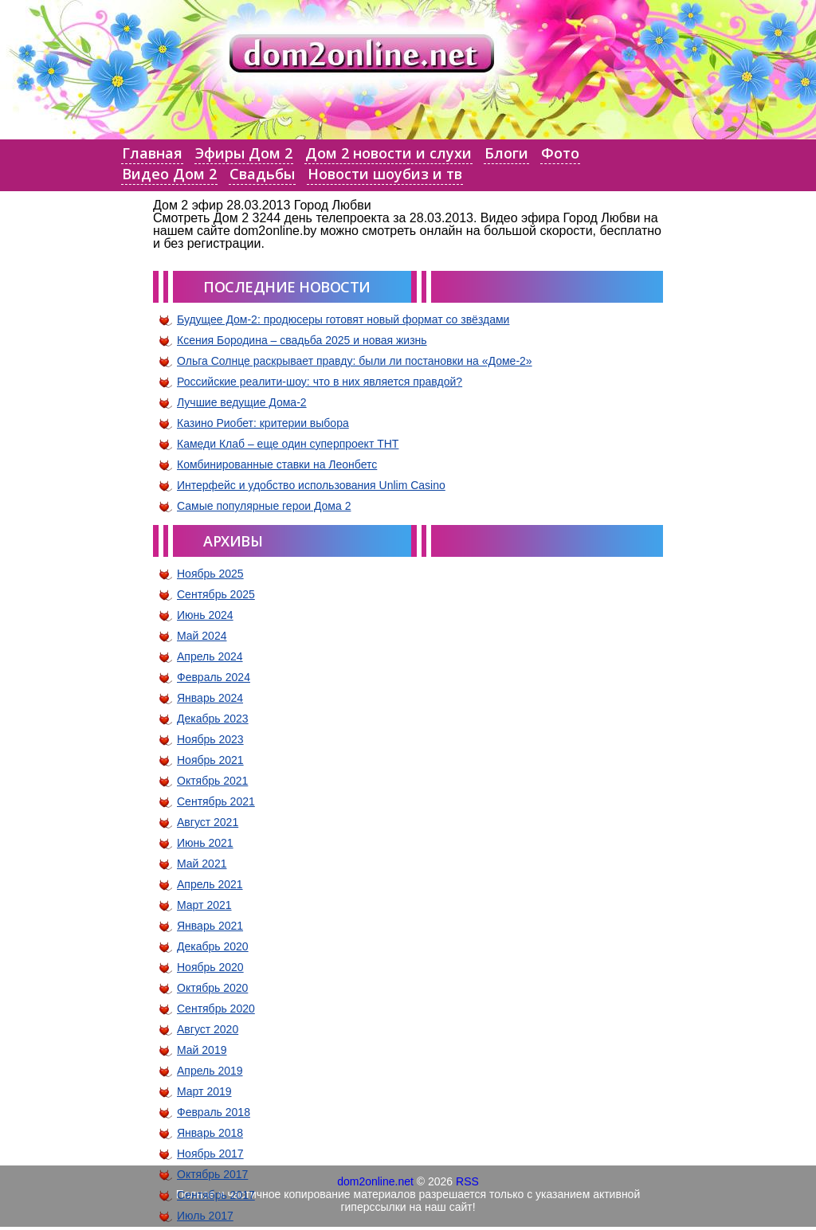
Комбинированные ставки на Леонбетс (277, 464)
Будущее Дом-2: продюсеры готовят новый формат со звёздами (343, 319)
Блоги (506, 153)
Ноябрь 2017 (210, 1153)
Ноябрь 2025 (210, 573)
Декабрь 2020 (213, 946)
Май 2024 (201, 635)
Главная (152, 153)
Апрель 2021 (210, 884)
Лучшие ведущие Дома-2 (242, 402)
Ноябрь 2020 (210, 967)
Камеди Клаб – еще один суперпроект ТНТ (287, 443)
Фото (560, 153)
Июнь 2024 (205, 615)
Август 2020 (207, 1029)
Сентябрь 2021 (216, 801)
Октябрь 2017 (212, 1174)
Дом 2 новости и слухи (388, 153)
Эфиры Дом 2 (243, 153)
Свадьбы (262, 173)
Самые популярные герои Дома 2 (264, 505)
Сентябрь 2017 (216, 1195)
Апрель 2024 (210, 656)
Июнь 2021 (205, 842)
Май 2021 (201, 863)
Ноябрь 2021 (210, 760)
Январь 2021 (210, 925)
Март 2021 (204, 905)
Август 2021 (207, 822)
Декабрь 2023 (213, 718)
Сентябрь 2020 (216, 1008)
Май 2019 (201, 1050)
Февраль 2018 (213, 1112)
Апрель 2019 (210, 1070)
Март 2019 (204, 1091)
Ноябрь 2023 (210, 739)
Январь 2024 (210, 697)
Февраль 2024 (213, 677)
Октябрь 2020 (212, 987)
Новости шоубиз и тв (385, 173)
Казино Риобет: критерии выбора (263, 423)
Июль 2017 (205, 1215)
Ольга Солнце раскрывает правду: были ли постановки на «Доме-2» (354, 361)
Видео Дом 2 (169, 173)
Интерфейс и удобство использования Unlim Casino (311, 485)
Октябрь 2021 (212, 780)
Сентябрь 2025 (216, 594)
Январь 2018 (210, 1132)
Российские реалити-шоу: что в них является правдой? (319, 381)
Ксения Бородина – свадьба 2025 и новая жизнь (302, 340)
